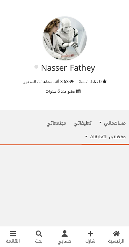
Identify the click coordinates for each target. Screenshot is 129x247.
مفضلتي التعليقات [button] (105, 136)
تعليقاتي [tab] (83, 123)
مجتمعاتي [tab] (56, 123)
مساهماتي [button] (112, 123)
